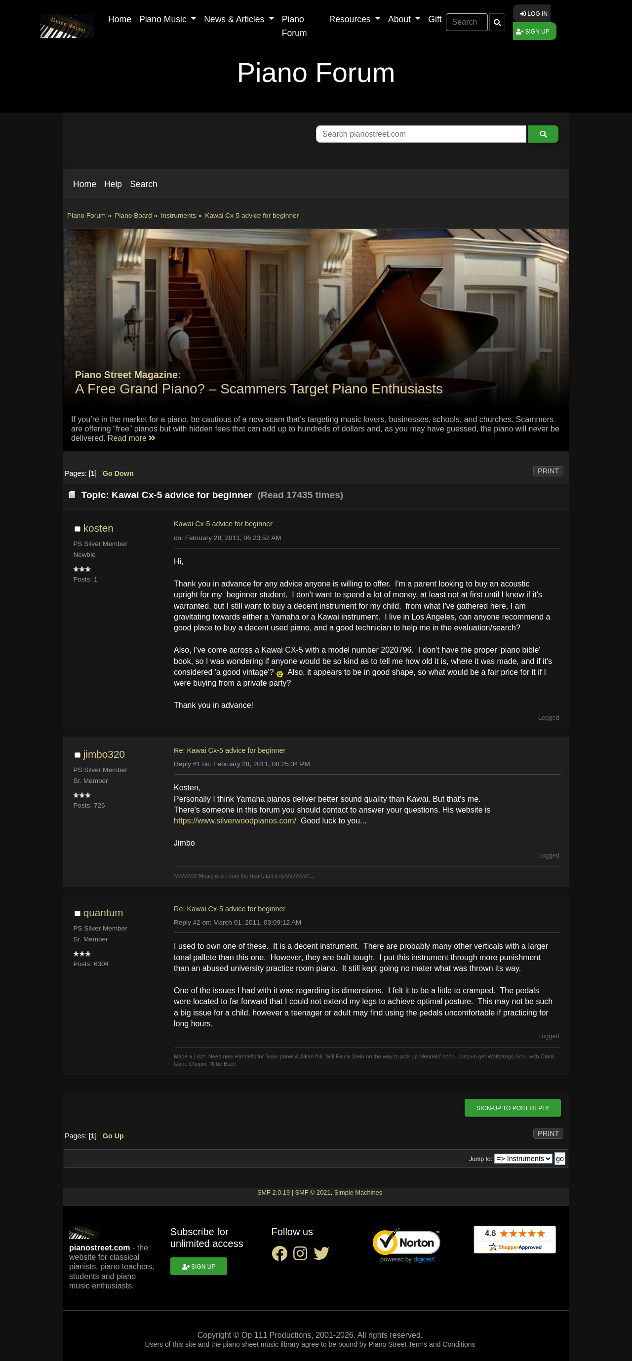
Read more (132, 438)
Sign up (533, 31)
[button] (84, 184)
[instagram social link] (303, 1256)
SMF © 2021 (312, 1192)
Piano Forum (294, 26)
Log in (534, 13)
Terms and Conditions (441, 1344)
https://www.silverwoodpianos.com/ (235, 821)
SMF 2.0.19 (273, 1192)
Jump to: (480, 1159)
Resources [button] (351, 19)
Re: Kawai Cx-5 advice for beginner (229, 750)
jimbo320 (104, 754)
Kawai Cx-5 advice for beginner (223, 524)
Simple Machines (358, 1192)
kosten (98, 528)
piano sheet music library (261, 1344)
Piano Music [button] (164, 19)
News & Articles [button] (235, 19)
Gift (434, 19)
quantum (103, 912)
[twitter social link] (323, 1256)
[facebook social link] (282, 1256)
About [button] (400, 19)
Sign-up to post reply (512, 1108)
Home (119, 19)
